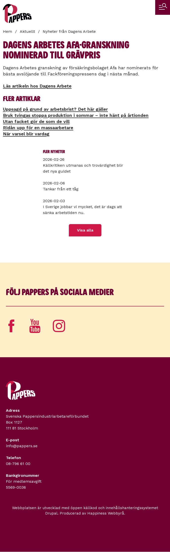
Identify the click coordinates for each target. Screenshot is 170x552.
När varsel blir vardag (26, 133)
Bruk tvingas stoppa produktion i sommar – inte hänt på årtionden (76, 115)
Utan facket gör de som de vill (36, 121)
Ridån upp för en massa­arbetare (38, 127)
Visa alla (85, 230)
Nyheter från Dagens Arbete (69, 31)
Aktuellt (27, 31)
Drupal (51, 513)
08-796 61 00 (18, 463)
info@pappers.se (22, 446)
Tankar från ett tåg (60, 189)
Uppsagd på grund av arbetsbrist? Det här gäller (55, 109)
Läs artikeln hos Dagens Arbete (37, 86)
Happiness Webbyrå (105, 513)
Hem (7, 31)
